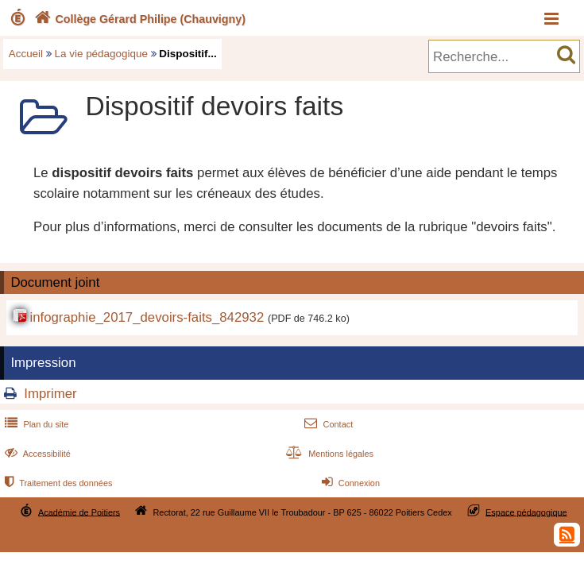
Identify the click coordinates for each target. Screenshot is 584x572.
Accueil (26, 54)
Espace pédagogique (526, 511)
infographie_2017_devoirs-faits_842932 (146, 317)
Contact (327, 424)
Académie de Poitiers (79, 511)
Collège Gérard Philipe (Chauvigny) (138, 19)
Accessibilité (36, 453)
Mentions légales (328, 453)
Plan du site (35, 424)
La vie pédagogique (101, 54)
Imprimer (50, 393)
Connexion (349, 483)
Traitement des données (57, 483)
